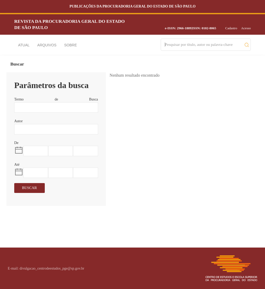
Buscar (29, 188)
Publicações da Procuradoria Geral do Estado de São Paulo (132, 6)
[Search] (203, 44)
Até (16, 165)
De (16, 143)
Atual (24, 45)
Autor (18, 121)
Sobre (70, 45)
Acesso (246, 28)
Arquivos (46, 45)
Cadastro (231, 28)
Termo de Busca (56, 99)
